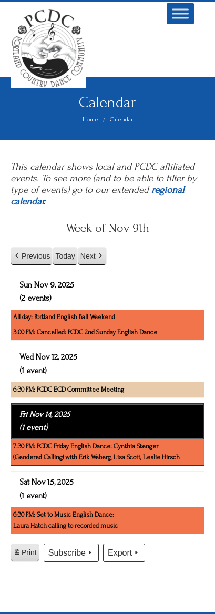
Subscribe (71, 553)
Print (25, 554)
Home (90, 119)
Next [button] (92, 256)
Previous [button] (31, 256)
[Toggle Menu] (180, 13)
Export (124, 553)
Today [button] (65, 256)
